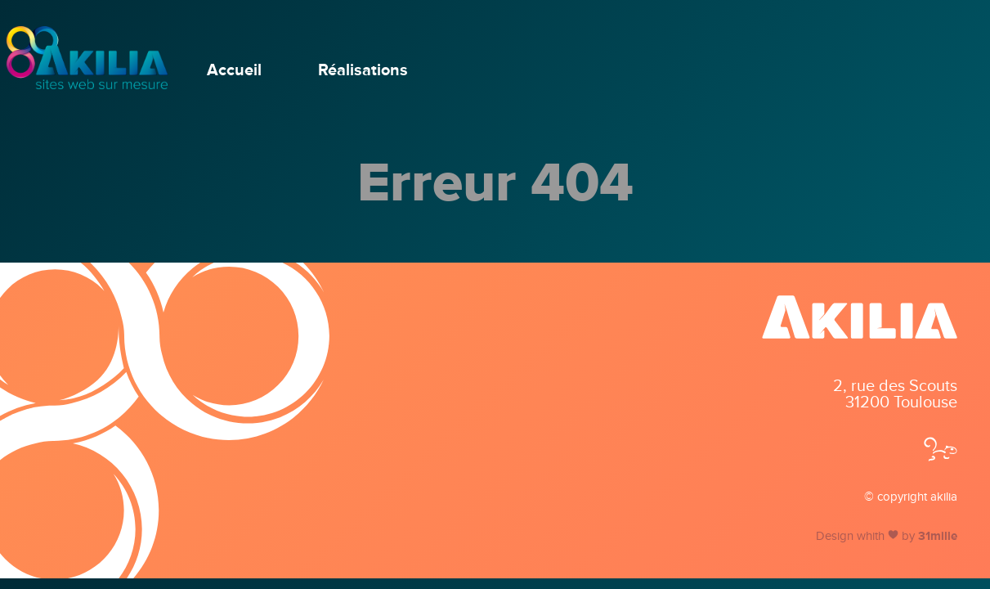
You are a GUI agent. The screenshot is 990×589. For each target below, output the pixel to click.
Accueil (234, 70)
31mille (937, 535)
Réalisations (363, 70)
